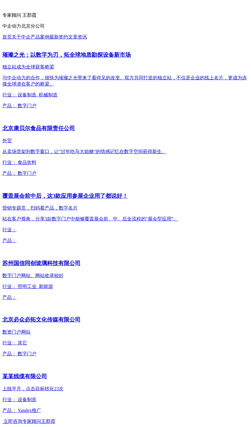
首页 (7, 36)
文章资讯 (77, 36)
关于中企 (21, 36)
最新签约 (58, 36)
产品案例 (40, 36)
